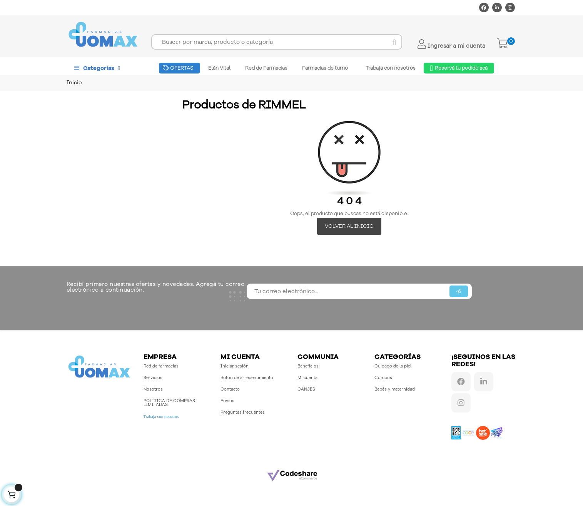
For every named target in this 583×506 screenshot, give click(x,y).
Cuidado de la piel (392, 366)
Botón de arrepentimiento (247, 378)
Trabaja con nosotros (161, 416)
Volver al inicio (349, 226)
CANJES (306, 389)
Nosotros (153, 389)
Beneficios (308, 366)
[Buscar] (276, 42)
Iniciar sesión (235, 366)
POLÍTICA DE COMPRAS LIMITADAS (169, 403)
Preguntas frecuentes (243, 413)
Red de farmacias (161, 366)
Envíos (227, 401)
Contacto (230, 389)
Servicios (153, 378)
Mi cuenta (307, 378)
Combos (383, 378)
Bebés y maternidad (394, 389)
